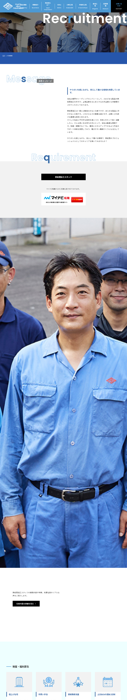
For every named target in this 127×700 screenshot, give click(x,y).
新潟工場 (95, 6)
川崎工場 (69, 6)
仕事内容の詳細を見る (25, 603)
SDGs (59, 6)
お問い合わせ (119, 6)
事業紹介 (35, 6)
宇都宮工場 (82, 6)
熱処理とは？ (48, 6)
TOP (3, 56)
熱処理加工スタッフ (63, 177)
